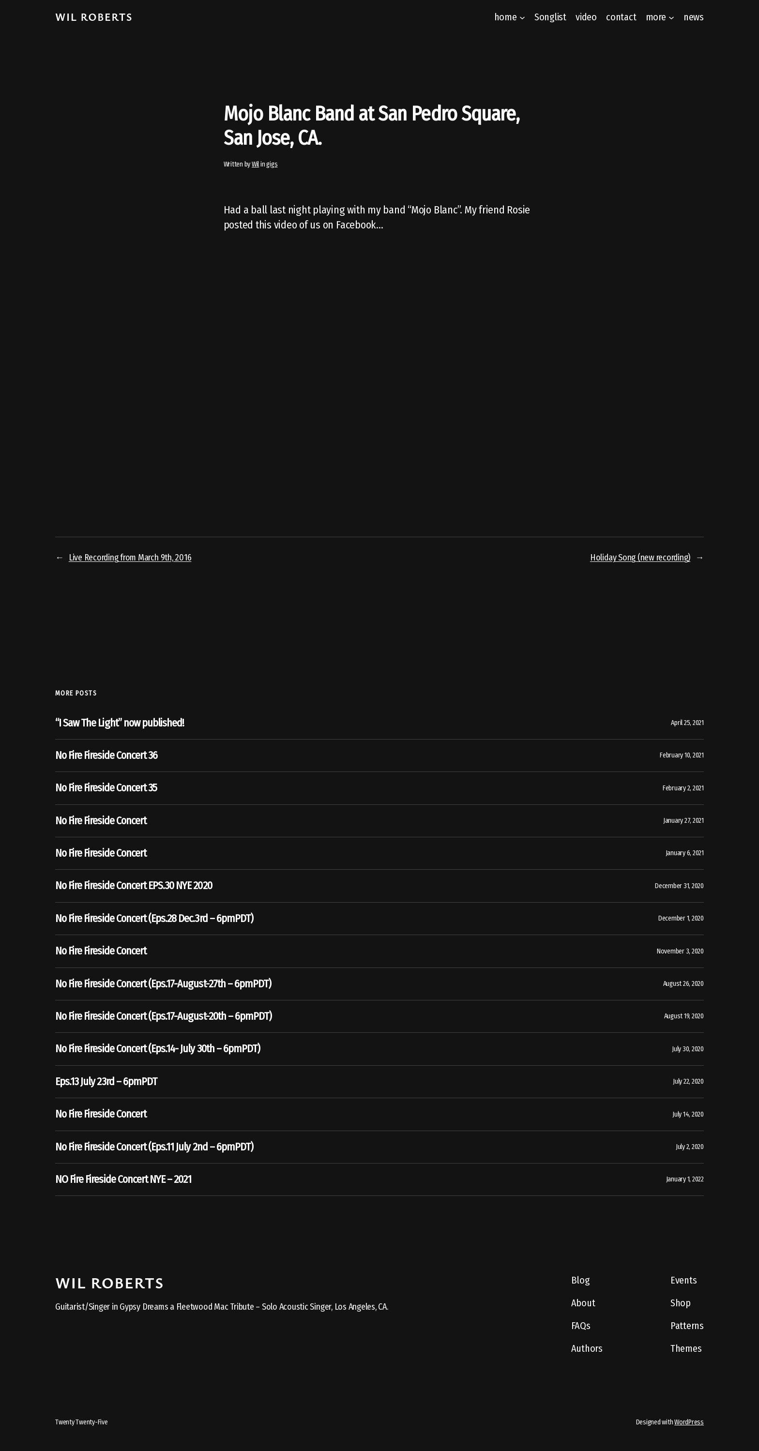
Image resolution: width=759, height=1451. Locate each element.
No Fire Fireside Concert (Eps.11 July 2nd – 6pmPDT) (154, 1147)
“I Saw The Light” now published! (119, 723)
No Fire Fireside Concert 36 (106, 755)
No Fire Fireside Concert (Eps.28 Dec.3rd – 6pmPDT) (154, 918)
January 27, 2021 (683, 820)
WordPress (689, 1422)
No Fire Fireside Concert (100, 821)
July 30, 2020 (688, 1049)
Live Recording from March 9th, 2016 (130, 557)
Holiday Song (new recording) (640, 557)
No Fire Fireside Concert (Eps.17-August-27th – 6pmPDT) (163, 984)
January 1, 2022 (685, 1179)
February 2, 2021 (683, 788)
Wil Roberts (94, 17)
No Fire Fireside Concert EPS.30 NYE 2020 (133, 885)
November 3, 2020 (680, 951)
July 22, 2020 (688, 1081)
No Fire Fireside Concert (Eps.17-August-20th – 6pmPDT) (163, 1016)
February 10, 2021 (682, 755)
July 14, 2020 (688, 1114)
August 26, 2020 (683, 984)
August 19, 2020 (684, 1016)
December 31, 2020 (679, 886)
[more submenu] (671, 17)
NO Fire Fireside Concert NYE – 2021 (123, 1179)
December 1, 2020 (681, 918)
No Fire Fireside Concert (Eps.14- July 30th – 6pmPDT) (157, 1049)
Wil (255, 164)
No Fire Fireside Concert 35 (106, 788)
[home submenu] (522, 17)
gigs (271, 164)
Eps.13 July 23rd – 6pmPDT (106, 1081)
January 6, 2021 (685, 853)
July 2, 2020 (690, 1147)
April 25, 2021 (687, 723)
